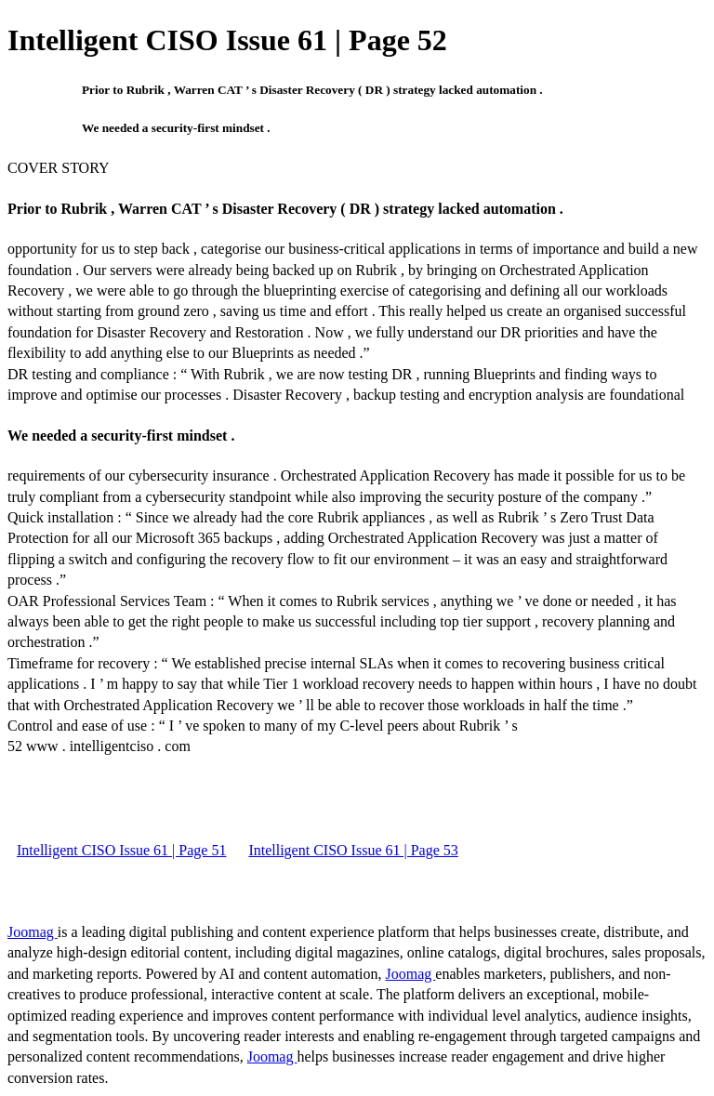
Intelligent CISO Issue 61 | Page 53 (352, 850)
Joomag (32, 932)
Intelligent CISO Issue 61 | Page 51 (121, 850)
